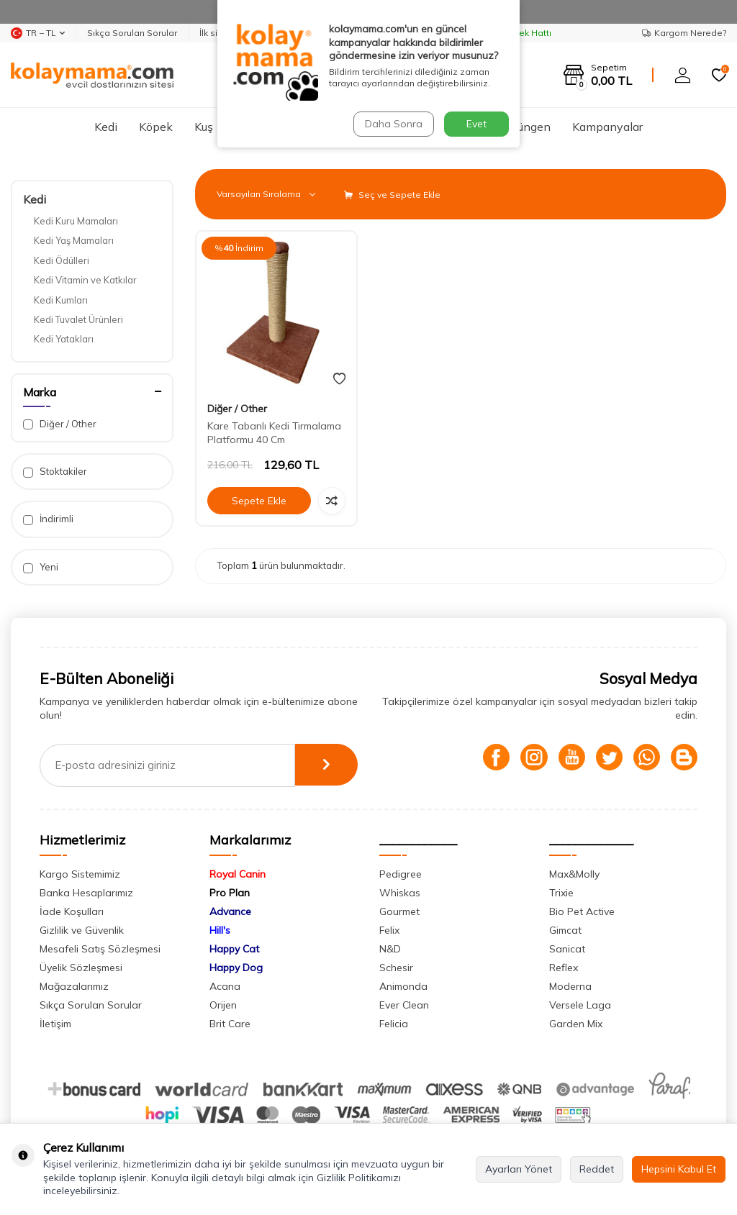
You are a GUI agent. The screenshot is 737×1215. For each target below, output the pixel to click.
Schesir (396, 967)
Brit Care (229, 1023)
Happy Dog (236, 967)
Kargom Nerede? (684, 32)
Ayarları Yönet (518, 1168)
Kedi (105, 126)
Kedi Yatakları (64, 339)
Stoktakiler (55, 471)
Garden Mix (575, 1023)
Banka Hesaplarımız (86, 892)
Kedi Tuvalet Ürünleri (78, 319)
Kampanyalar (607, 126)
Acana (224, 986)
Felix (389, 930)
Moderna (570, 986)
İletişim (55, 1023)
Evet (476, 123)
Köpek (156, 126)
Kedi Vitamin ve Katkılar (85, 280)
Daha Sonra (393, 123)
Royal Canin (237, 874)
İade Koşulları (72, 911)
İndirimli (48, 519)
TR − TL (38, 33)
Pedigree (400, 874)
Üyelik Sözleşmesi (81, 967)
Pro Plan (229, 892)
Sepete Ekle (259, 500)
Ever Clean (404, 1004)
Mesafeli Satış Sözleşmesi (100, 948)
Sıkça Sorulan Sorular (132, 32)
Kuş (203, 126)
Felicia (393, 1023)
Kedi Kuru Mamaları (76, 221)
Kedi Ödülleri (61, 260)
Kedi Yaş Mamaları (74, 240)
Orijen (223, 1004)
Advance (230, 911)
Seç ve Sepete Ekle (392, 194)
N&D (390, 948)
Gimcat (565, 930)
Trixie (561, 892)
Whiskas (399, 892)
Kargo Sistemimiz (80, 874)
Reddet (596, 1168)
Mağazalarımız (74, 986)
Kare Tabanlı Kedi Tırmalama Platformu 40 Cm (274, 432)
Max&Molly (574, 874)
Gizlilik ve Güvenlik (82, 930)
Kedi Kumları (61, 300)
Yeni (40, 567)
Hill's (219, 930)
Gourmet (399, 911)
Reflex (563, 967)
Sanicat (567, 948)
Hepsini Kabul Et (678, 1168)
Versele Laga (580, 1004)
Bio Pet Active (582, 911)
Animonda (403, 986)
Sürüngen (526, 126)
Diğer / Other (59, 424)
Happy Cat (234, 948)
